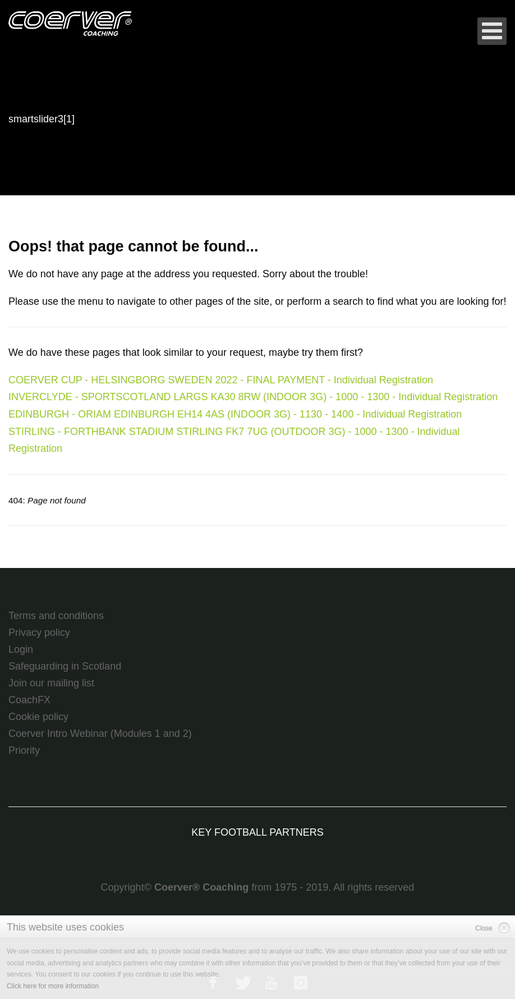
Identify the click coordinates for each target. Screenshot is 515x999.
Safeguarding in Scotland (64, 666)
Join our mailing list (51, 683)
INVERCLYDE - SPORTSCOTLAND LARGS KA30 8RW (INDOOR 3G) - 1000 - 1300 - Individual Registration (253, 396)
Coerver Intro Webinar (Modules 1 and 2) (100, 733)
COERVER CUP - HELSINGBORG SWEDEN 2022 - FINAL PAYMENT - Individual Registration (220, 380)
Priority (24, 750)
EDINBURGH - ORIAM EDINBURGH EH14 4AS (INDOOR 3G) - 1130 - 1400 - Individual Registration (235, 414)
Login (20, 649)
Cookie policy (38, 716)
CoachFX (29, 699)
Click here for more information (53, 986)
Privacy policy (39, 632)
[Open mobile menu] (492, 31)
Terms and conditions (56, 615)
